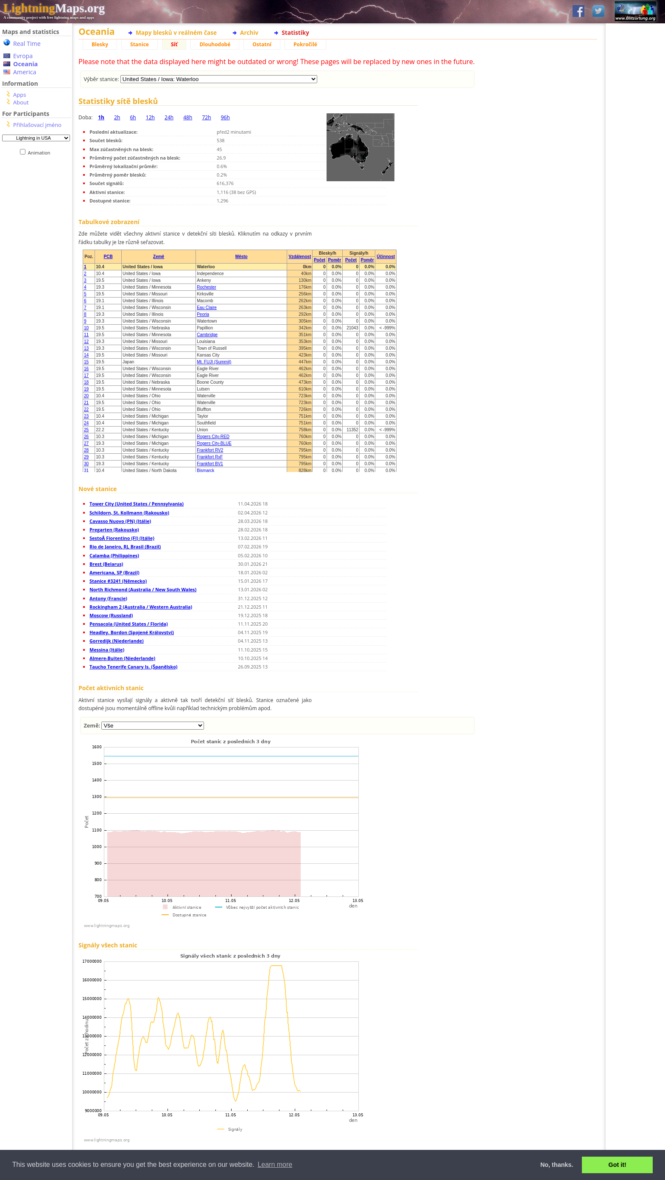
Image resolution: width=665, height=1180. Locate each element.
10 (86, 328)
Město (241, 256)
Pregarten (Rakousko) (114, 529)
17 (86, 375)
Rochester (206, 287)
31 (86, 470)
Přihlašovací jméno (37, 125)
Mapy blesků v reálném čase (176, 32)
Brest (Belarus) (106, 564)
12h (150, 117)
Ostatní (261, 44)
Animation (41, 152)
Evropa (23, 56)
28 (86, 450)
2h (117, 117)
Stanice (139, 44)
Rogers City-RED (213, 436)
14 (86, 355)
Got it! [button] (617, 1164)
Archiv (249, 32)
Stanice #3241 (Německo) (118, 581)
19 (86, 389)
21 (86, 402)
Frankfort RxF (210, 457)
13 (86, 348)
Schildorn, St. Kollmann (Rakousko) (129, 512)
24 (86, 423)
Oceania (25, 64)
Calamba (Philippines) (114, 555)
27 (86, 443)
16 (86, 368)
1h (101, 117)
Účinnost (386, 256)
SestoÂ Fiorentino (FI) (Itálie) (121, 538)
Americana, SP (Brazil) (114, 572)
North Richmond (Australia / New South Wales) (142, 589)
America (24, 72)
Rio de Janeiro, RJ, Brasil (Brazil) (125, 546)
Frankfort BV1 (210, 463)
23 (86, 416)
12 (86, 341)
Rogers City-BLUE (214, 443)
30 (86, 463)
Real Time (27, 43)
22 (86, 409)
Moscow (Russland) (111, 615)
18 (86, 382)
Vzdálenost (299, 256)
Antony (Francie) (108, 598)
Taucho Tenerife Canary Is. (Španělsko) (133, 666)
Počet (319, 260)
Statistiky (295, 32)
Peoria (203, 314)
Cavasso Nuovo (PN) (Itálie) (120, 521)
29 (86, 457)
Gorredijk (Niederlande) (116, 641)
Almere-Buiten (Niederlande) (122, 658)
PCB (108, 256)
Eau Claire (207, 307)
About (21, 102)
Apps (19, 94)
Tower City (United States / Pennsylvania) (136, 503)
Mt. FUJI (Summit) (214, 362)
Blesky (100, 44)
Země (158, 256)
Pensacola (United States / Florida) (128, 624)
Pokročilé (305, 44)
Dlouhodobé (214, 44)
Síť (174, 44)
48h (187, 117)
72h (206, 117)
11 (86, 334)
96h (225, 117)
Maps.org (54, 8)
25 (86, 429)
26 (86, 436)
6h (133, 117)
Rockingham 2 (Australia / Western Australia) (140, 607)
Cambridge (207, 334)
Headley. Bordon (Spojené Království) (131, 632)
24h (169, 117)
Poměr (334, 260)
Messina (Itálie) (106, 649)
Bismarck (205, 470)
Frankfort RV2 (210, 450)
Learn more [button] (274, 1164)
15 (86, 362)
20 (86, 395)
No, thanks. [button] (556, 1164)
